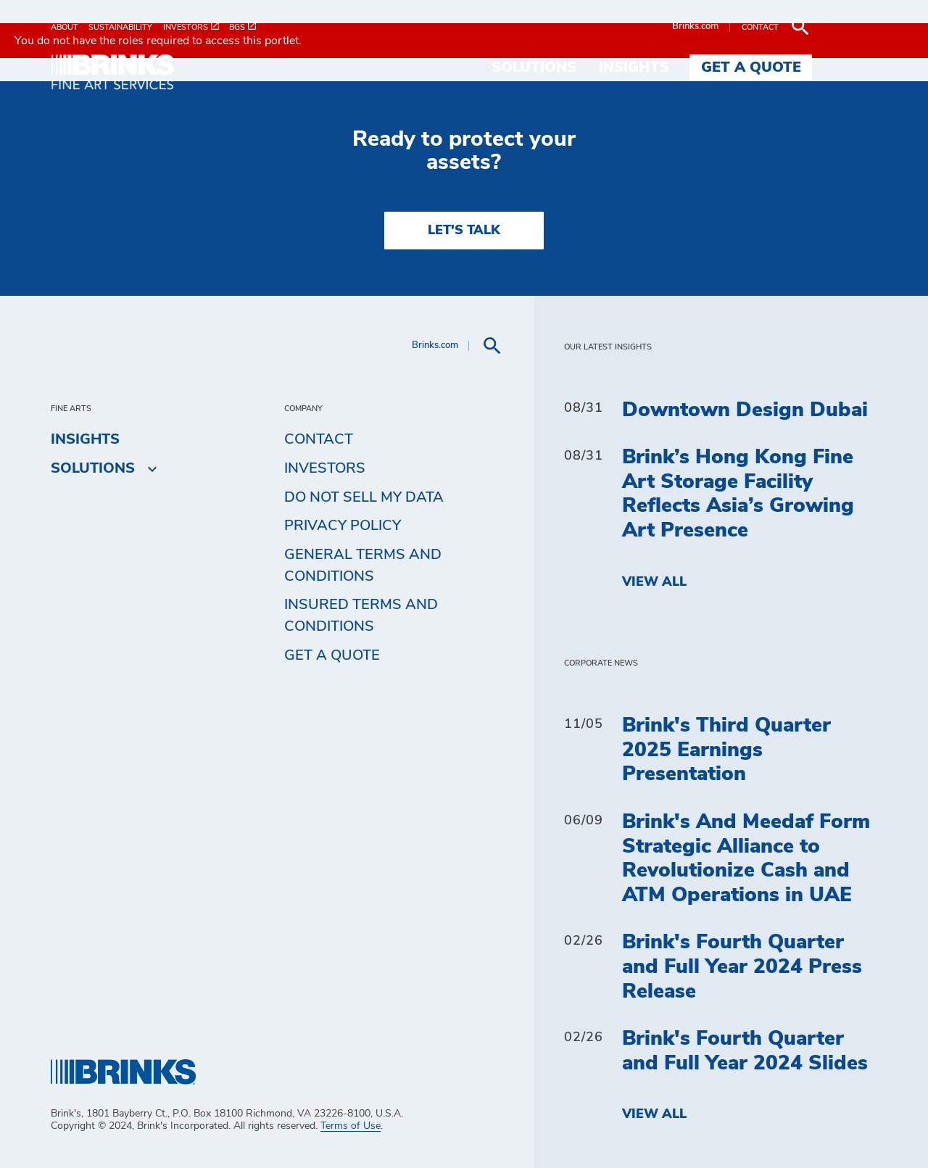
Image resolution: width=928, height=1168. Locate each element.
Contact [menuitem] (318, 439)
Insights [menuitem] (699, 67)
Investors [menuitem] (324, 468)
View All (654, 582)
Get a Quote (332, 655)
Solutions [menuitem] (599, 67)
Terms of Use (350, 1126)
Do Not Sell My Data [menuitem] (364, 497)
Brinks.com (760, 26)
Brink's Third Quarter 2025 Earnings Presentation (726, 750)
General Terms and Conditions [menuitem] (363, 565)
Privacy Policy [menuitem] (342, 525)
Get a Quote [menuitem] (816, 67)
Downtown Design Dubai (745, 410)
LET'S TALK (464, 230)
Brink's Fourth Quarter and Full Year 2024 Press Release (742, 966)
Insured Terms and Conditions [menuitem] (361, 615)
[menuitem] (69, 27)
